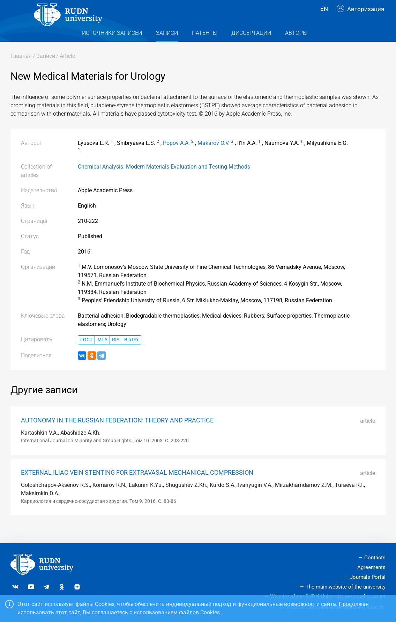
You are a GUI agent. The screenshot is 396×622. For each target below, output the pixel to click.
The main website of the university (346, 587)
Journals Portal (368, 577)
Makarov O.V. (213, 157)
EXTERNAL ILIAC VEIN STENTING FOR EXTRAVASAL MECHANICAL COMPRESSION (137, 486)
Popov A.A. (176, 157)
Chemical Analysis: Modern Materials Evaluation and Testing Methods (164, 180)
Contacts (375, 557)
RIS (115, 354)
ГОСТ (86, 354)
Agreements (371, 567)
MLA (102, 354)
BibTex (131, 354)
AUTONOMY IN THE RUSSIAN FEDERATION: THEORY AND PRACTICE (117, 434)
